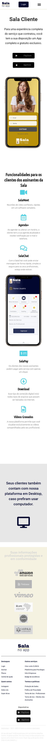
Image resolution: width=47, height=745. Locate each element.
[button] (39, 4)
